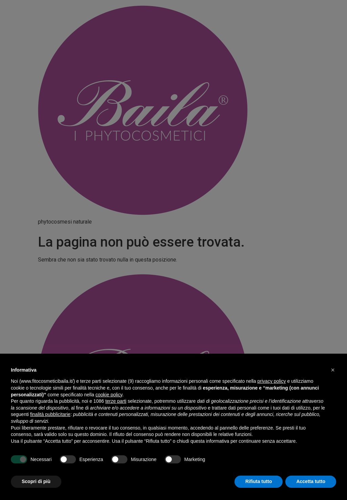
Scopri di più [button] (36, 481)
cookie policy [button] (109, 394)
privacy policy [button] (272, 381)
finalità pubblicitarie (50, 414)
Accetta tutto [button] (310, 481)
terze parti (115, 401)
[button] (332, 369)
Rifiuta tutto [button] (258, 481)
